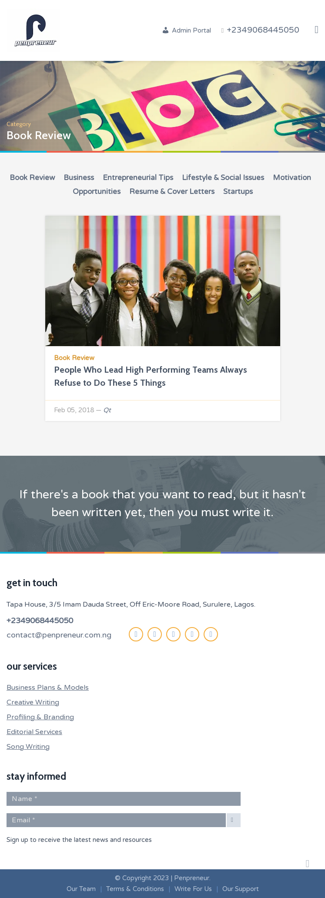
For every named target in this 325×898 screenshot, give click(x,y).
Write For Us (193, 889)
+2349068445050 (40, 620)
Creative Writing (33, 702)
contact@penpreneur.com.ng (59, 635)
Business (79, 177)
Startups (238, 191)
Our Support (240, 889)
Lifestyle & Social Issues (223, 177)
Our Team (81, 889)
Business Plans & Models (48, 687)
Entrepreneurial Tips (138, 177)
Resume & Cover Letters (171, 191)
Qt (107, 410)
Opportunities (97, 191)
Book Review (32, 177)
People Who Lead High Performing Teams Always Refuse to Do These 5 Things (150, 376)
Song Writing (28, 746)
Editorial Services (34, 732)
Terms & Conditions (135, 889)
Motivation (292, 177)
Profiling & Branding (40, 717)
